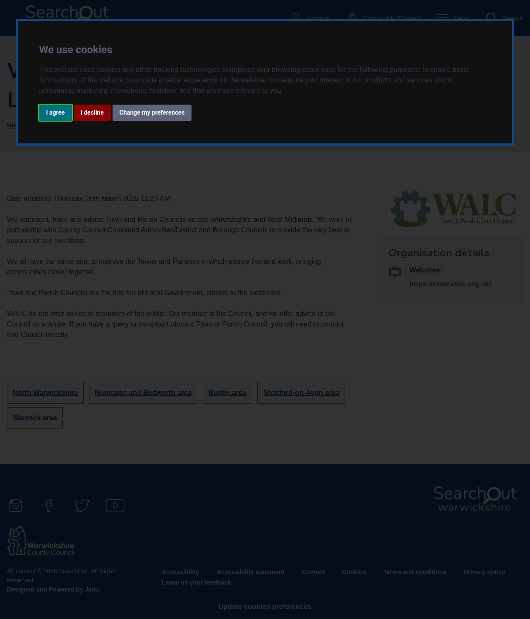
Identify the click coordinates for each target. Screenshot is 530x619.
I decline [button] (92, 112)
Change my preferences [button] (152, 112)
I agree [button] (55, 112)
